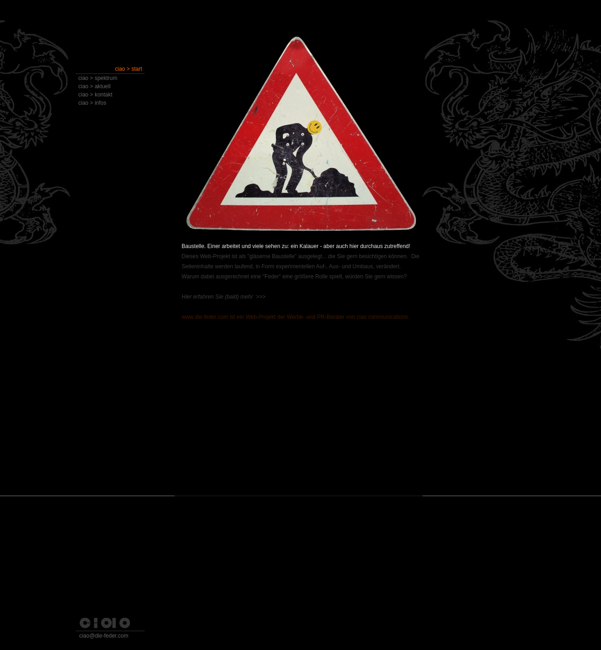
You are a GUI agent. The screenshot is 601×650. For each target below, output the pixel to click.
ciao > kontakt (95, 94)
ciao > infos (93, 103)
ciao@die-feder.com (104, 636)
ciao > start (128, 69)
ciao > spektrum (98, 78)
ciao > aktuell (95, 86)
